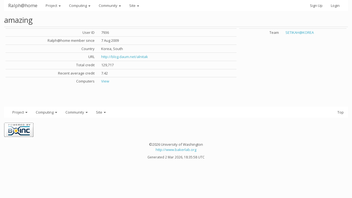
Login (335, 5)
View (105, 81)
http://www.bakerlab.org (176, 149)
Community (110, 5)
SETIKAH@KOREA (299, 32)
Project (53, 5)
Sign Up (316, 5)
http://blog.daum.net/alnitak (124, 56)
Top (340, 112)
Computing (79, 5)
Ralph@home (22, 5)
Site (134, 5)
